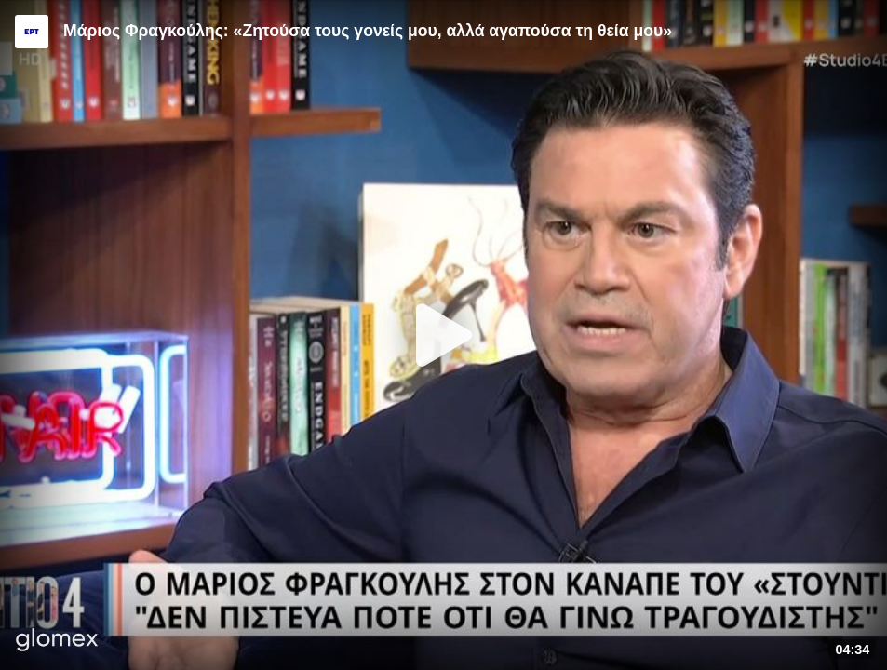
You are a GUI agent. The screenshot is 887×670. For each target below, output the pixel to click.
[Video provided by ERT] (31, 31)
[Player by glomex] (57, 642)
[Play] (444, 335)
